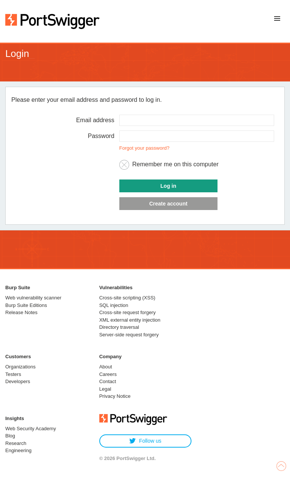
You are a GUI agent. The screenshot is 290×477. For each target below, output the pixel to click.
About (105, 367)
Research (15, 443)
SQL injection (113, 305)
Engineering (18, 450)
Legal (105, 389)
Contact (107, 381)
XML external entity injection (129, 320)
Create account (168, 204)
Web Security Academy (30, 428)
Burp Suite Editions (26, 305)
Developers (17, 381)
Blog (10, 436)
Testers (13, 374)
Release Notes (21, 312)
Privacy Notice (115, 396)
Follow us (145, 441)
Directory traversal (119, 327)
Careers (108, 374)
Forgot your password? (144, 148)
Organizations (20, 367)
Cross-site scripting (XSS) (127, 298)
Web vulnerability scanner (33, 298)
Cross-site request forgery (127, 312)
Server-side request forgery (129, 334)
